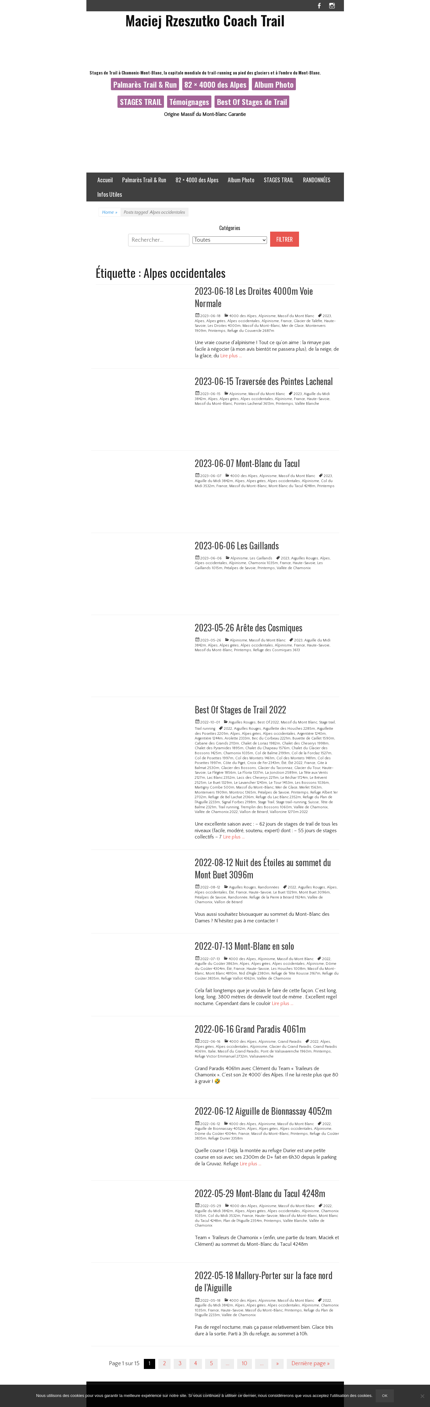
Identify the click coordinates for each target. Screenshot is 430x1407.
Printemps (217, 331)
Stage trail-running (291, 802)
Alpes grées (216, 321)
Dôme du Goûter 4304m (216, 1134)
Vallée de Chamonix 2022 (216, 812)
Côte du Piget (234, 763)
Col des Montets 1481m (296, 758)
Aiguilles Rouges (304, 558)
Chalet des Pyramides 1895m (219, 748)
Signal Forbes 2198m (239, 802)
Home (109, 212)
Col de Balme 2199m (272, 753)
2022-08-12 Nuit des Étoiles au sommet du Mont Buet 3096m (263, 868)
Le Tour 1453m (281, 783)
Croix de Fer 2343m (263, 763)
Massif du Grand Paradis (238, 1051)
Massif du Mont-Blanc (261, 326)
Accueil (105, 180)
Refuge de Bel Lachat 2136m (231, 797)
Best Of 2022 (268, 722)
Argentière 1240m (311, 734)
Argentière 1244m (209, 738)
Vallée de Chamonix (294, 568)
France (286, 321)
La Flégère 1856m (222, 773)
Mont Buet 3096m (314, 892)
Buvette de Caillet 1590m (313, 738)
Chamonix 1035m (263, 563)
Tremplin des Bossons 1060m (266, 807)
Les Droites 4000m (224, 326)
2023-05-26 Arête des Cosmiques (248, 627)
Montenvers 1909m (211, 792)
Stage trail (327, 722)
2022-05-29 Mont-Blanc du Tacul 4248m (260, 1193)
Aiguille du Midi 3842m (214, 481)
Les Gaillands (261, 558)
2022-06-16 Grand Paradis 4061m (250, 1028)
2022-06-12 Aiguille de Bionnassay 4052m (263, 1110)
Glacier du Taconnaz (275, 768)
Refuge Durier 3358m (225, 1138)
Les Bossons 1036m (312, 783)
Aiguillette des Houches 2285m (289, 729)
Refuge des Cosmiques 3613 (276, 650)
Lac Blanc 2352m (221, 778)
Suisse (313, 802)
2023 (327, 316)
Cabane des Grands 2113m (217, 743)
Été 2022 (295, 763)
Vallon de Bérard (254, 812)
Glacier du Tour (307, 768)
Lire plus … (231, 356)
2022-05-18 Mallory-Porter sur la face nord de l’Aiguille (264, 1281)
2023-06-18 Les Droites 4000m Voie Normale (254, 297)
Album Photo (274, 84)
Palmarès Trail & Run (145, 84)
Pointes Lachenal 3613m (254, 404)
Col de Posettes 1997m (214, 758)
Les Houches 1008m (288, 969)
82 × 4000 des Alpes (215, 84)
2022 (228, 729)
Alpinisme (267, 316)
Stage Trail (266, 802)
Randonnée (238, 897)
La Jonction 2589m (281, 773)
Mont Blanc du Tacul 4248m (292, 486)
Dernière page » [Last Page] (310, 1363)
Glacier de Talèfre (308, 321)
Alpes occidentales (243, 321)
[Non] (422, 1396)
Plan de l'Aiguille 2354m (242, 1221)
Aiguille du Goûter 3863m (216, 964)
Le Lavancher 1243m (250, 783)
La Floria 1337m (250, 773)
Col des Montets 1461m (255, 758)
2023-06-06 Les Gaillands (237, 545)
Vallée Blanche (307, 404)
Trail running (205, 729)
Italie (212, 1051)
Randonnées (268, 887)
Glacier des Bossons (238, 768)
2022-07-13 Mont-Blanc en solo (244, 945)
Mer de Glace (293, 326)
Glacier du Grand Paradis (290, 1047)
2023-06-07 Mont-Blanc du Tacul (247, 463)
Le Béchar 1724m (294, 778)
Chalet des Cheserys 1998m (305, 743)
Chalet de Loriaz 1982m (260, 743)
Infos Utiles (109, 194)
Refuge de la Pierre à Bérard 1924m (277, 897)
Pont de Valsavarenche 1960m (286, 1051)
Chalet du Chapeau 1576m (267, 748)
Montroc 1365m (242, 792)
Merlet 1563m (310, 787)
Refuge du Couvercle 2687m (250, 331)
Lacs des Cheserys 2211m (258, 778)
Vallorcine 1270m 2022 (289, 812)
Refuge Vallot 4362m (238, 978)
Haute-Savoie (318, 399)
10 (244, 1363)
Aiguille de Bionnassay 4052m (220, 1129)
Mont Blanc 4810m (221, 973)
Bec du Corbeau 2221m (271, 738)
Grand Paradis (290, 1042)
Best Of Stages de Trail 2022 (240, 709)
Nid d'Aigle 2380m (254, 973)
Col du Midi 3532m (224, 1216)
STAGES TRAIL (141, 101)
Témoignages (189, 101)
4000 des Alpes (243, 316)
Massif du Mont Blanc (296, 316)
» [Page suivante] (277, 1363)
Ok (385, 1395)
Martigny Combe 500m (214, 787)
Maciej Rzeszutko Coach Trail (205, 20)
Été (283, 763)
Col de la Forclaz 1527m (311, 753)
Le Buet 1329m (220, 783)
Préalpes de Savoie (240, 568)
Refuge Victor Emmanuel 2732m (221, 1056)
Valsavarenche (261, 1056)
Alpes (199, 321)
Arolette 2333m (237, 738)
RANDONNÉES (316, 180)
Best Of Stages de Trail (252, 101)
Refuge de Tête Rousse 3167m (295, 973)
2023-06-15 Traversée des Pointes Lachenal (264, 381)
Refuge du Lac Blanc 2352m (278, 797)
